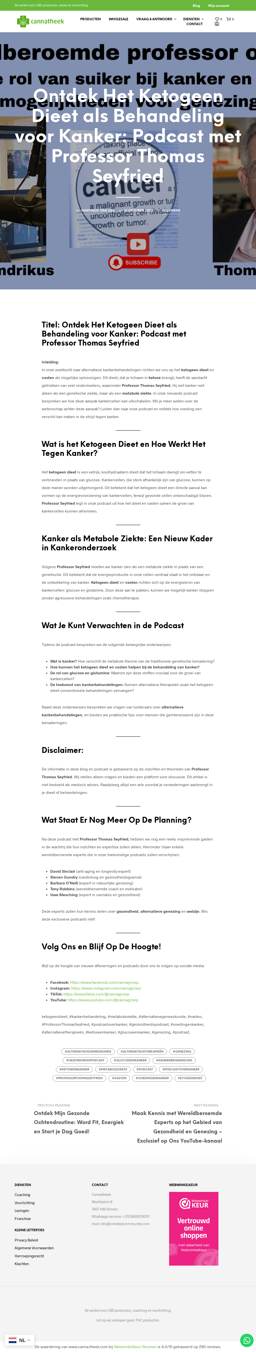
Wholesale (118, 19)
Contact (194, 24)
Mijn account (218, 6)
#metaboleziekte (113, 1069)
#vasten (119, 1078)
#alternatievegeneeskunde (88, 1051)
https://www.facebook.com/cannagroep (104, 982)
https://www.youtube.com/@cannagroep (103, 999)
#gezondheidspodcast (85, 1060)
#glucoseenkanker (130, 1060)
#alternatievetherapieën (142, 1051)
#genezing (182, 1051)
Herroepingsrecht (29, 1256)
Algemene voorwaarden (34, 1248)
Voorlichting (25, 1202)
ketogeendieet (190, 1078)
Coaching (22, 1194)
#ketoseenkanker (74, 1069)
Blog (196, 6)
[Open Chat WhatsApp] (247, 1340)
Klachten (22, 1263)
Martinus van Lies (97, 210)
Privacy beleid (26, 1240)
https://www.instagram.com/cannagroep (106, 988)
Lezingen (22, 1210)
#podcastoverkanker (180, 1069)
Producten (90, 19)
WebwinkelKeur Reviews (135, 1346)
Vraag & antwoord (154, 19)
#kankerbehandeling (174, 1060)
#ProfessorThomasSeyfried (79, 1078)
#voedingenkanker (152, 1078)
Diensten (191, 19)
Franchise (23, 1218)
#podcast (144, 1069)
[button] (218, 19)
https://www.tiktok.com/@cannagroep (96, 994)
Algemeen (171, 210)
